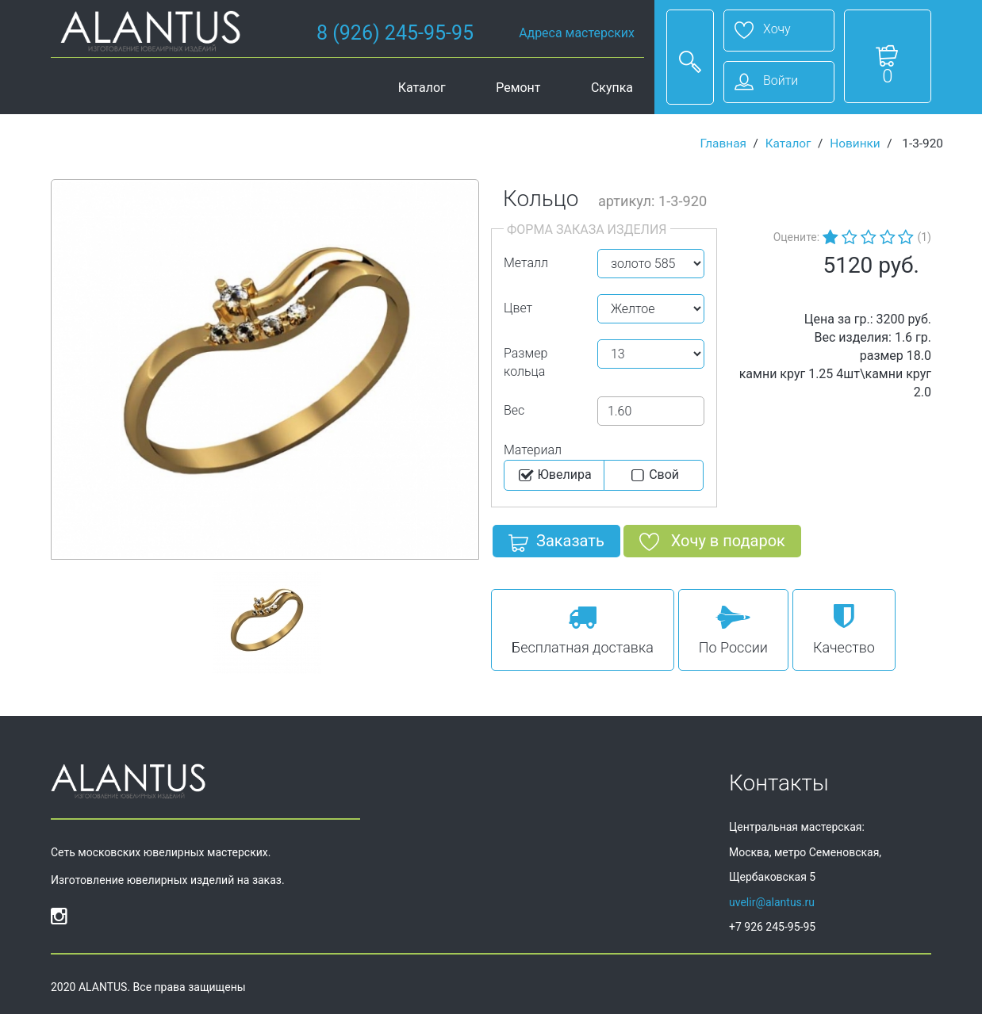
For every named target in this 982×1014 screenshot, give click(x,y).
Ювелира (554, 475)
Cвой (653, 475)
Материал (533, 449)
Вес (514, 410)
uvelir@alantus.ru (772, 902)
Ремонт (518, 87)
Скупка (612, 87)
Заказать (556, 544)
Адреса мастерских (577, 32)
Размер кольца (525, 362)
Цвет (518, 308)
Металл (526, 262)
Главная (723, 143)
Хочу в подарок (712, 544)
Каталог (422, 87)
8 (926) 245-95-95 (395, 32)
